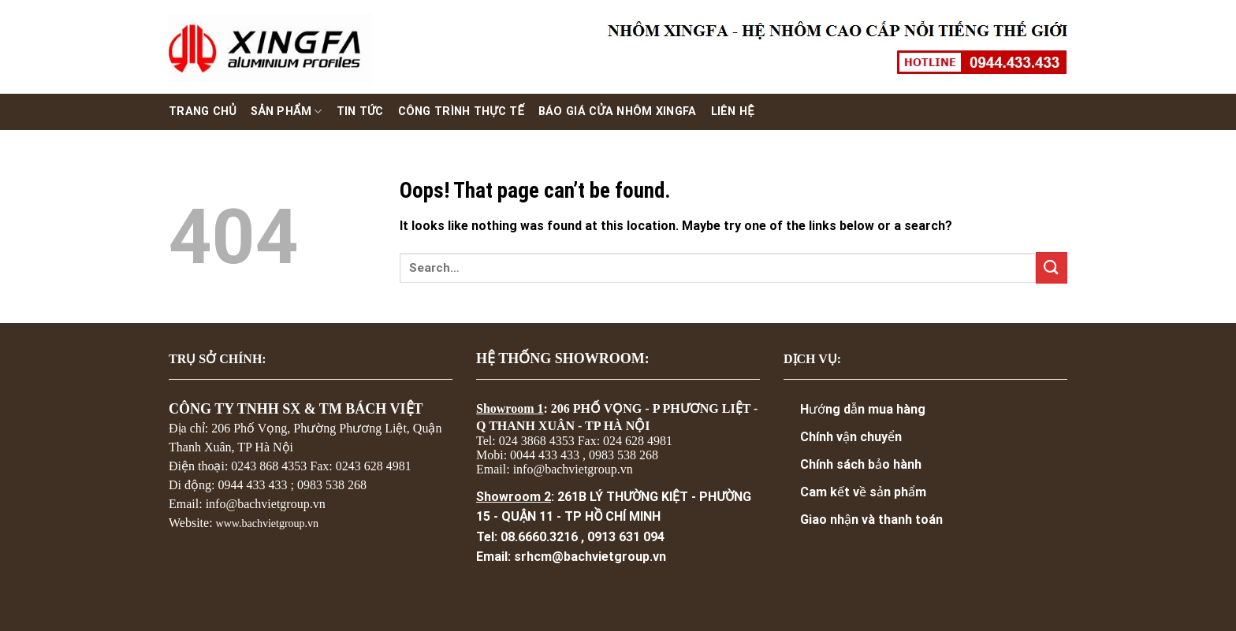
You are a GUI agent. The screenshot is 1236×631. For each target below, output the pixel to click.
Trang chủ (202, 111)
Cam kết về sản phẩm (863, 491)
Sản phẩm (286, 111)
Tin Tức (360, 111)
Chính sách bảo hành (860, 464)
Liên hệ (732, 111)
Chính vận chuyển (851, 436)
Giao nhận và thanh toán (871, 519)
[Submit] (1051, 267)
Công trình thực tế (461, 111)
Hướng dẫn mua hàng (862, 409)
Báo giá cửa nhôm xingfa (617, 111)
